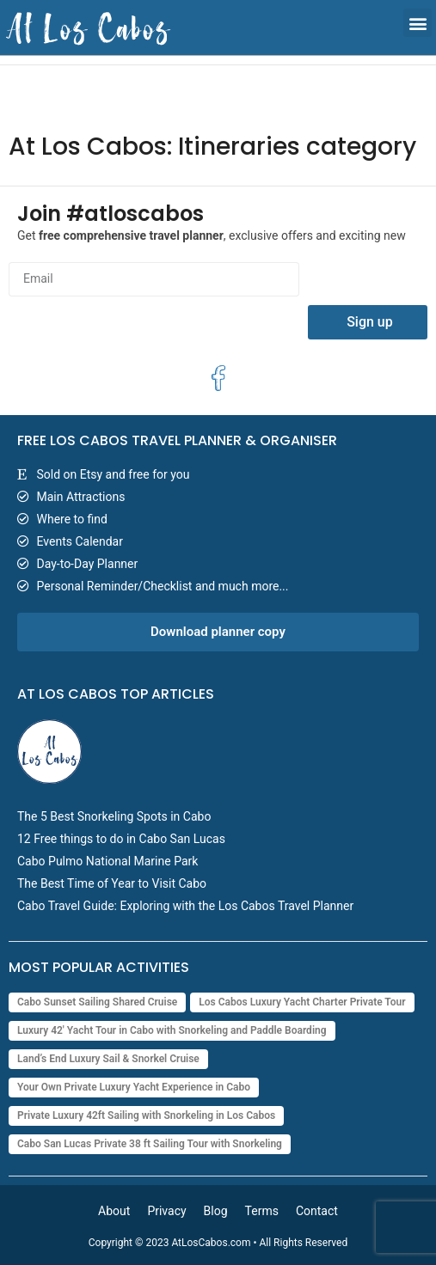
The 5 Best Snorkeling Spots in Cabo (114, 816)
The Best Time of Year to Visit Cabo (111, 883)
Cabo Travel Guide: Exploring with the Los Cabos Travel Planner (185, 906)
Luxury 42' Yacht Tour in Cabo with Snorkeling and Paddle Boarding (172, 1030)
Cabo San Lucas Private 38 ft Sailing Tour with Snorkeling (149, 1144)
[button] (417, 23)
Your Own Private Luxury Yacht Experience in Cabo (133, 1087)
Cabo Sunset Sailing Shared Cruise (97, 1002)
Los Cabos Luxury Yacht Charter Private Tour (302, 1002)
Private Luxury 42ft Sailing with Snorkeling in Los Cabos (146, 1115)
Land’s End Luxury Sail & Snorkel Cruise (108, 1059)
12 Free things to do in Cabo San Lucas (121, 839)
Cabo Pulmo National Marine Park (107, 861)
